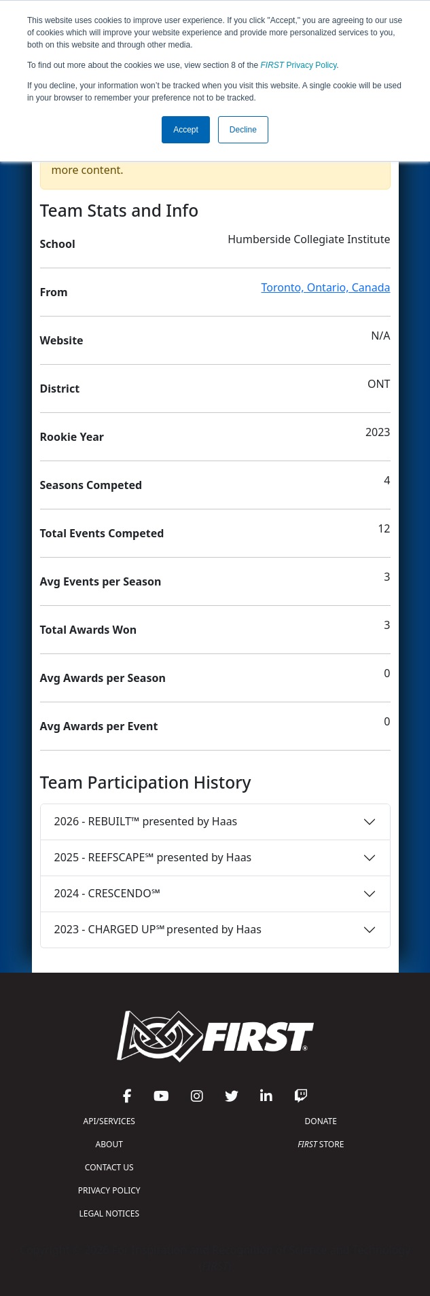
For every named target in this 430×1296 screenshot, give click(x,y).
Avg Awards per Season (103, 677)
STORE (321, 1144)
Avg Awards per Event (99, 726)
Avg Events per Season (101, 581)
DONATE (321, 1121)
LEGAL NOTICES (109, 1213)
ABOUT (109, 1144)
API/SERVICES (109, 1121)
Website (62, 340)
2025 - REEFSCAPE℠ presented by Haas (153, 857)
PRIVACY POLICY (109, 1190)
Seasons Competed (91, 485)
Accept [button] (185, 129)
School (57, 243)
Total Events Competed (102, 533)
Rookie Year (72, 436)
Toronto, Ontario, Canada (326, 287)
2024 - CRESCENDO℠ (107, 893)
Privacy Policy (299, 65)
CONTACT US (109, 1167)
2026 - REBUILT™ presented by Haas (146, 821)
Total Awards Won (88, 629)
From (54, 292)
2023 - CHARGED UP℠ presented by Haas (158, 929)
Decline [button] (243, 129)
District (60, 388)
